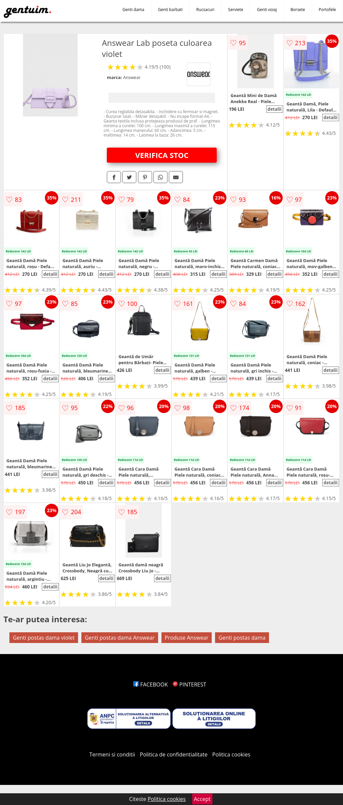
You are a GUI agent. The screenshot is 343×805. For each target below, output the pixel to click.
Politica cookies (231, 754)
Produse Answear (187, 637)
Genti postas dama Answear (120, 637)
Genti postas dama (241, 637)
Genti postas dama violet (44, 637)
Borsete (297, 9)
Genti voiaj (267, 9)
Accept (202, 799)
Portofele (327, 9)
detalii (274, 109)
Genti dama (133, 9)
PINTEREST (189, 684)
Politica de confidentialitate (174, 754)
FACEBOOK (150, 684)
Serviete (235, 9)
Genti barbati (170, 9)
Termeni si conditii (112, 754)
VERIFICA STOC (162, 155)
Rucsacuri (205, 9)
